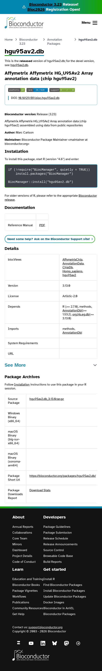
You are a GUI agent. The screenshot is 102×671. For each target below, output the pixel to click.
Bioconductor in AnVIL (58, 608)
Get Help (18, 614)
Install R (49, 579)
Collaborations (22, 533)
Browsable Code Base (58, 556)
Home (9, 40)
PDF (42, 225)
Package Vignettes (25, 591)
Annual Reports (22, 527)
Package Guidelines (56, 527)
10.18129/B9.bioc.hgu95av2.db (38, 98)
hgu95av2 (69, 275)
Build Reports (52, 562)
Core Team (19, 538)
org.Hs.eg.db (80, 314)
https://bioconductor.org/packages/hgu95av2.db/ (62, 476)
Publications (20, 602)
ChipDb (68, 267)
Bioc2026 (36, 9)
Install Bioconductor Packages (64, 591)
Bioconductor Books (26, 585)
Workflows (19, 597)
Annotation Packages (54, 42)
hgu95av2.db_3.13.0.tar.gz (46, 399)
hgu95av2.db (19, 65)
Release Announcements (60, 544)
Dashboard (19, 550)
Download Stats (40, 490)
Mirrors (17, 544)
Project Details (22, 556)
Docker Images (53, 602)
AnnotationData (73, 263)
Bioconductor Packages (59, 614)
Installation (22, 385)
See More (15, 365)
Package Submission (57, 533)
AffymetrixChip (72, 260)
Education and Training (27, 579)
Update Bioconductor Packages (64, 597)
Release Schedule (55, 538)
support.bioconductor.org (45, 627)
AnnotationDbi (72, 310)
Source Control (53, 550)
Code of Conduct (24, 562)
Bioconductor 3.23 (45, 4)
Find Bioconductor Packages (62, 585)
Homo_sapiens (72, 271)
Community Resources (27, 608)
